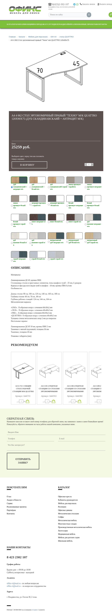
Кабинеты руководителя (68, 500)
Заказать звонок (87, 4)
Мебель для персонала (67, 503)
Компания (21, 24)
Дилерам (57, 24)
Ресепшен (62, 507)
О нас (9, 497)
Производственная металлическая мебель (75, 527)
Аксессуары (63, 531)
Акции (29, 24)
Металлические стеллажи (68, 514)
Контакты (101, 24)
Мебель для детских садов (69, 537)
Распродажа (39, 24)
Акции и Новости (14, 500)
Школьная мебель (65, 541)
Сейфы (61, 517)
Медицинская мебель (66, 534)
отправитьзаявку (23, 461)
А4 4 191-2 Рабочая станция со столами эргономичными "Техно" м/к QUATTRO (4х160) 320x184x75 (49, 391)
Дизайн (66, 24)
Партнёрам (11, 510)
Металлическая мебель (67, 520)
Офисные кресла (65, 497)
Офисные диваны (65, 510)
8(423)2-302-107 (58, 4)
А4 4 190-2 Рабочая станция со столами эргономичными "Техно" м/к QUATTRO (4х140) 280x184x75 (75, 391)
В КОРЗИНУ (27, 164)
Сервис (10, 503)
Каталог (11, 24)
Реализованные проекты (83, 24)
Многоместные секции (67, 524)
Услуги (49, 24)
